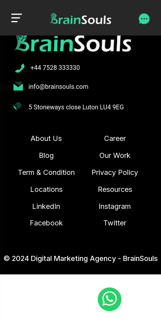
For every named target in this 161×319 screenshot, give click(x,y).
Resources (115, 189)
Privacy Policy (114, 172)
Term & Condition (46, 172)
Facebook (46, 223)
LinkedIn (46, 206)
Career (115, 138)
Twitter (114, 223)
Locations (46, 189)
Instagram (114, 206)
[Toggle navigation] (16, 17)
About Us (46, 138)
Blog (46, 155)
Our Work (115, 155)
